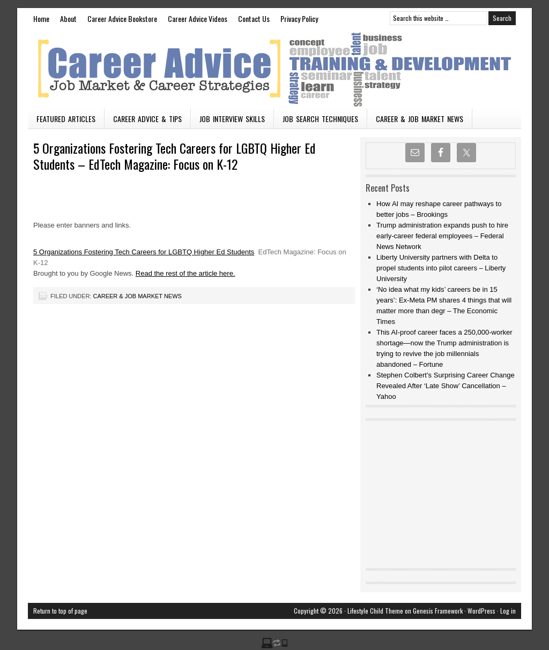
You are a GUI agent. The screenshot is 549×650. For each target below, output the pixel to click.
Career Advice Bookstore (122, 18)
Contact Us (254, 18)
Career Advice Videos (197, 18)
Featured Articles (65, 118)
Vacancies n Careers (274, 68)
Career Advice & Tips (147, 118)
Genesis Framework (438, 610)
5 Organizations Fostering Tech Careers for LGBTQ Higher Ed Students (143, 252)
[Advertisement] (158, 196)
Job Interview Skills (232, 118)
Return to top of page (60, 610)
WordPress (481, 610)
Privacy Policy (299, 18)
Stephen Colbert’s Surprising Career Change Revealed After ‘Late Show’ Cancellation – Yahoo (445, 385)
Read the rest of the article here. (185, 273)
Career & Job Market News (419, 118)
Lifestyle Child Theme (375, 610)
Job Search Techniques (320, 118)
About (68, 18)
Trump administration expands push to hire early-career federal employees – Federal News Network (442, 236)
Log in (508, 610)
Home (41, 18)
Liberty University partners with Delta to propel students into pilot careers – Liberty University (441, 268)
